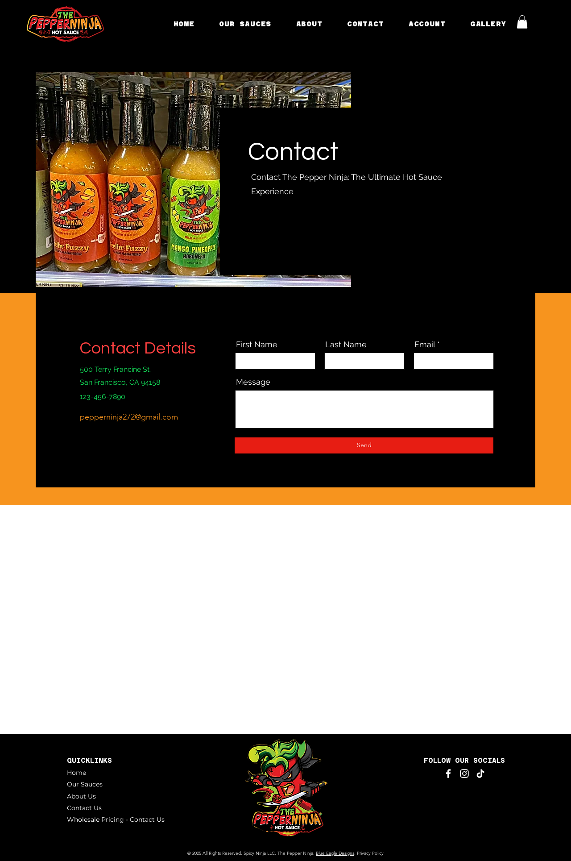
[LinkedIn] (281, 234)
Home (76, 773)
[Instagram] (294, 234)
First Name (256, 345)
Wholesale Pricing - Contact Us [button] (116, 819)
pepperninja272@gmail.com (129, 417)
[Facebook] (256, 234)
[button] (309, 24)
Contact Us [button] (84, 808)
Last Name (346, 345)
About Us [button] (81, 796)
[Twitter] (269, 234)
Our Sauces (85, 784)
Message (253, 382)
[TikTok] (480, 773)
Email (424, 345)
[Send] (364, 445)
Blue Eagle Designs (335, 853)
